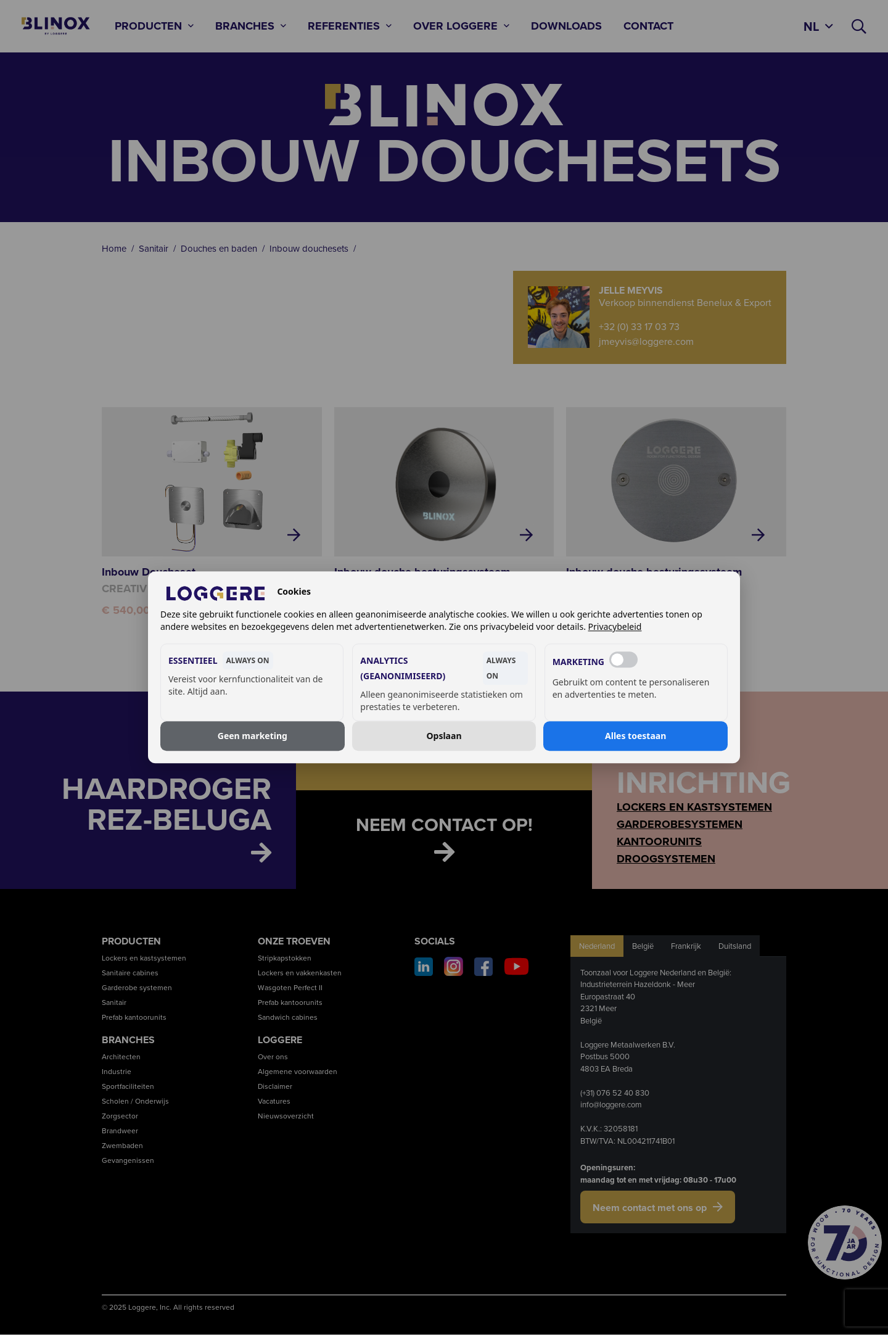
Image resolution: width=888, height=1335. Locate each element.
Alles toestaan (635, 736)
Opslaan (444, 736)
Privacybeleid (615, 627)
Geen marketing (252, 736)
